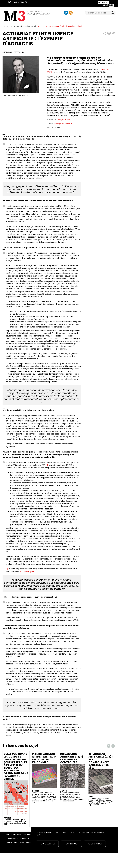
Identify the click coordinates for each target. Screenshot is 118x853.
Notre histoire (29, 834)
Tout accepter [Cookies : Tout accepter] (47, 844)
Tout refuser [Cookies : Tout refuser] (71, 844)
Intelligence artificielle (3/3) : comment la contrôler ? (72, 758)
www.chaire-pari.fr (27, 571)
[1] (47, 465)
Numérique (57, 124)
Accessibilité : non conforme (17, 838)
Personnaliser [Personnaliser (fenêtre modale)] (95, 844)
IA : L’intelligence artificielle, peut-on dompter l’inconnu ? (44, 758)
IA (71, 124)
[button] (104, 33)
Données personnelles (14, 842)
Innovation (66, 124)
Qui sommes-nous (13, 834)
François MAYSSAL (64, 120)
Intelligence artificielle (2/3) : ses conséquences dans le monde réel (100, 761)
